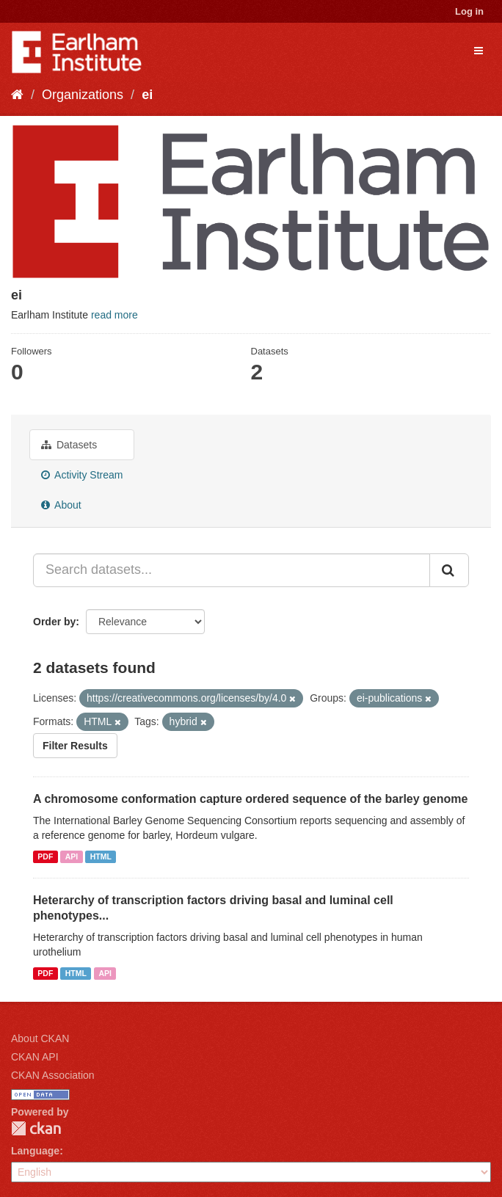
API (72, 856)
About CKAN (40, 1038)
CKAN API (35, 1057)
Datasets (69, 445)
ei (147, 94)
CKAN (36, 1128)
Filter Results (75, 746)
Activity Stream (82, 475)
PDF (45, 856)
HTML (101, 856)
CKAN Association (53, 1075)
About (61, 505)
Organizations (82, 94)
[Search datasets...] (231, 570)
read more (114, 315)
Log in (469, 11)
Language (35, 1151)
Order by (54, 621)
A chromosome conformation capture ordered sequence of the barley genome (250, 799)
